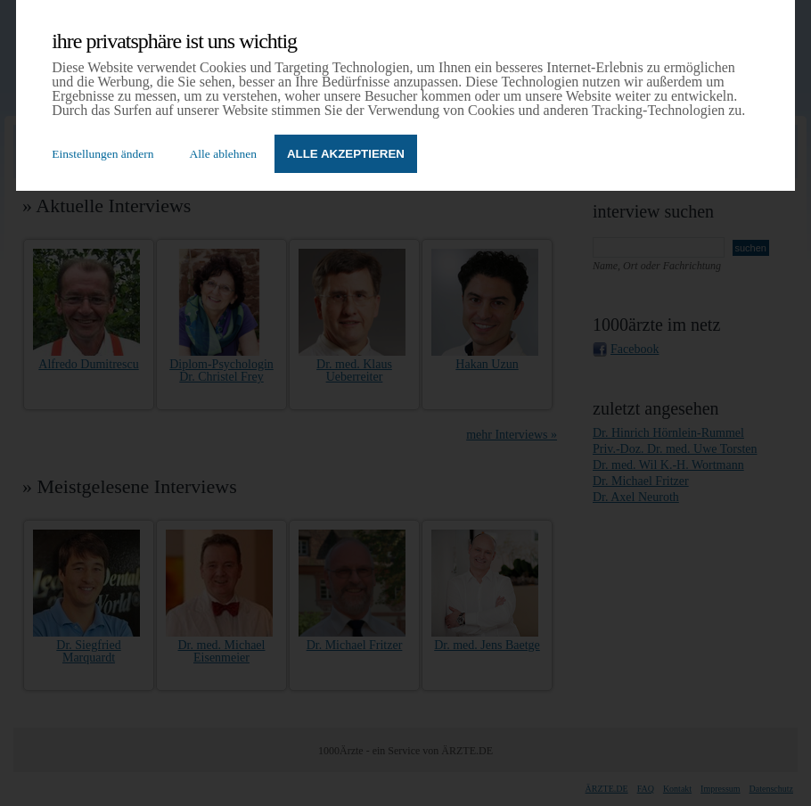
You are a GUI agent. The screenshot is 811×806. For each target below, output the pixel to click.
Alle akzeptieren (346, 153)
